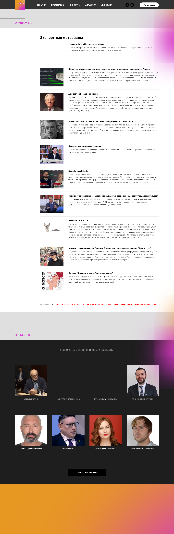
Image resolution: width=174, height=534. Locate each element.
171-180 (153, 305)
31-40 (66, 305)
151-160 (139, 305)
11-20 (56, 305)
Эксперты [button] (75, 5)
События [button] (41, 5)
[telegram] (127, 5)
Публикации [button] (57, 5)
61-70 (81, 305)
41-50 (71, 305)
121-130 (118, 305)
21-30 (61, 305)
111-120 (111, 305)
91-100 (97, 305)
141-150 (132, 305)
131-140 (125, 305)
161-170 (146, 305)
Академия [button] (90, 5)
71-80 (87, 305)
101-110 (104, 305)
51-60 (76, 305)
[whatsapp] (132, 5)
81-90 (92, 305)
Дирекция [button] (106, 5)
